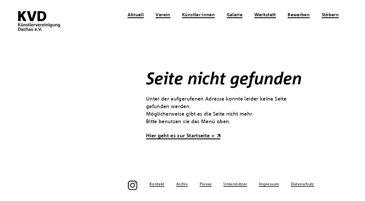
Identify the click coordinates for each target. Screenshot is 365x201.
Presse (206, 184)
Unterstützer (235, 184)
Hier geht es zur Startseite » (180, 135)
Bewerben (299, 15)
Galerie (235, 15)
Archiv (182, 184)
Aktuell (136, 15)
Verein (163, 15)
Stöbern (330, 15)
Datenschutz (302, 184)
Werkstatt (265, 15)
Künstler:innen (198, 15)
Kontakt (156, 184)
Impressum (269, 184)
